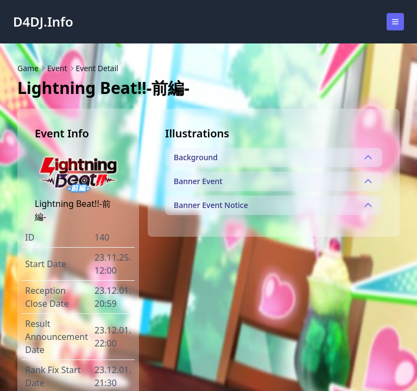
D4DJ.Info (43, 21)
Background (274, 157)
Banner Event (274, 181)
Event (57, 68)
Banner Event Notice (274, 205)
